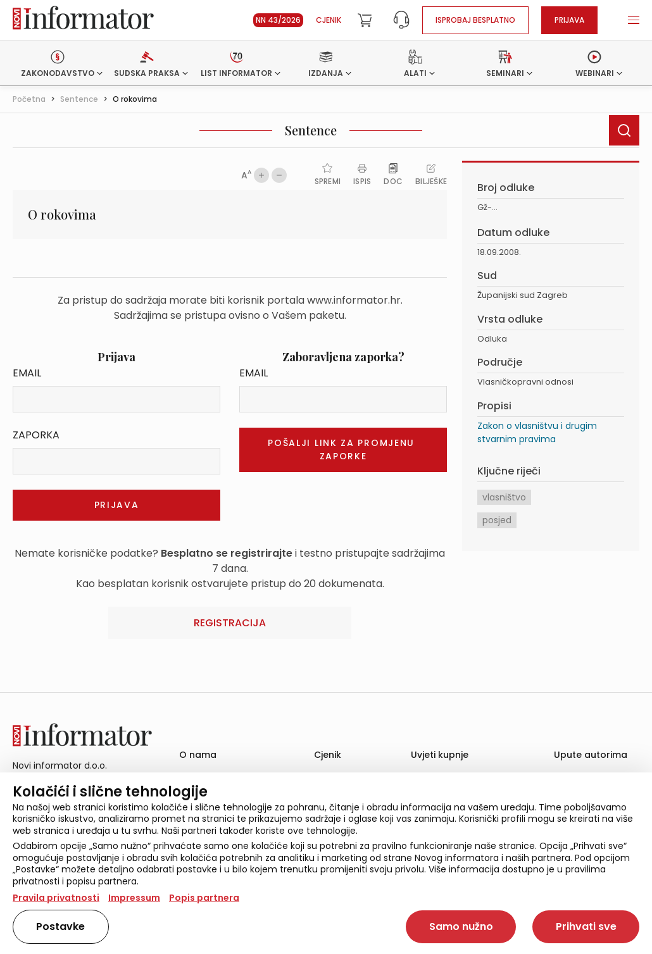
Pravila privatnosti (56, 897)
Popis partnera (204, 897)
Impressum (134, 897)
